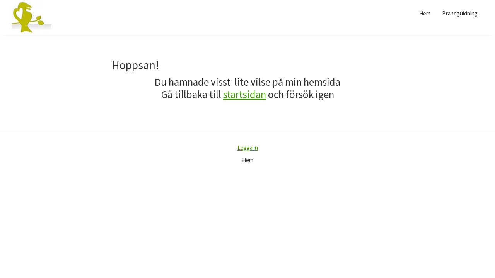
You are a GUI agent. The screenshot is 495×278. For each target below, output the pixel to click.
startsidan (244, 94)
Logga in (247, 147)
